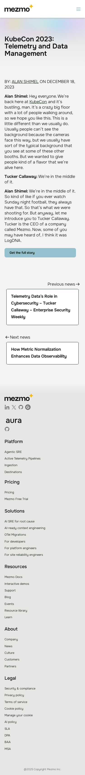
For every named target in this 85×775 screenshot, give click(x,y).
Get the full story (22, 253)
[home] (19, 9)
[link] (42, 353)
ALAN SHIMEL (25, 81)
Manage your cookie (19, 715)
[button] (78, 9)
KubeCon (38, 101)
